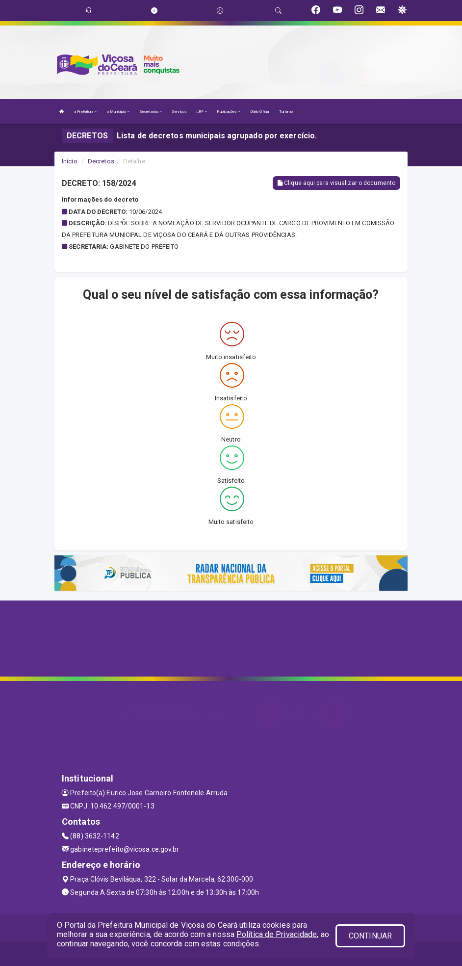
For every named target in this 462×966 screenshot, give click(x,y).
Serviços (179, 111)
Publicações (228, 111)
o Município (118, 111)
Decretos (101, 161)
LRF (201, 111)
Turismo (286, 111)
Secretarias (150, 111)
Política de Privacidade (276, 934)
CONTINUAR (370, 935)
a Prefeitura (85, 111)
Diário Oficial (259, 111)
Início (69, 161)
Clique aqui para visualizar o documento (336, 183)
